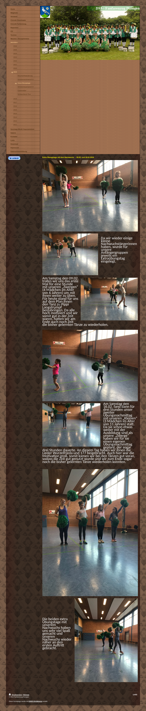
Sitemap (26, 695)
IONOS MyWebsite (35, 701)
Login (135, 694)
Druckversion (15, 695)
